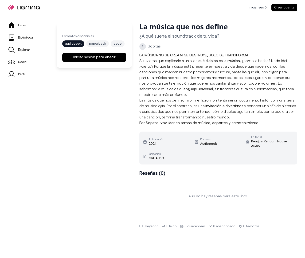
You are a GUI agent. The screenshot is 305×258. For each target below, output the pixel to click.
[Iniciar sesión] (259, 7)
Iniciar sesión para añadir (94, 57)
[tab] (26, 25)
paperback (97, 43)
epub (117, 43)
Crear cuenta (284, 7)
